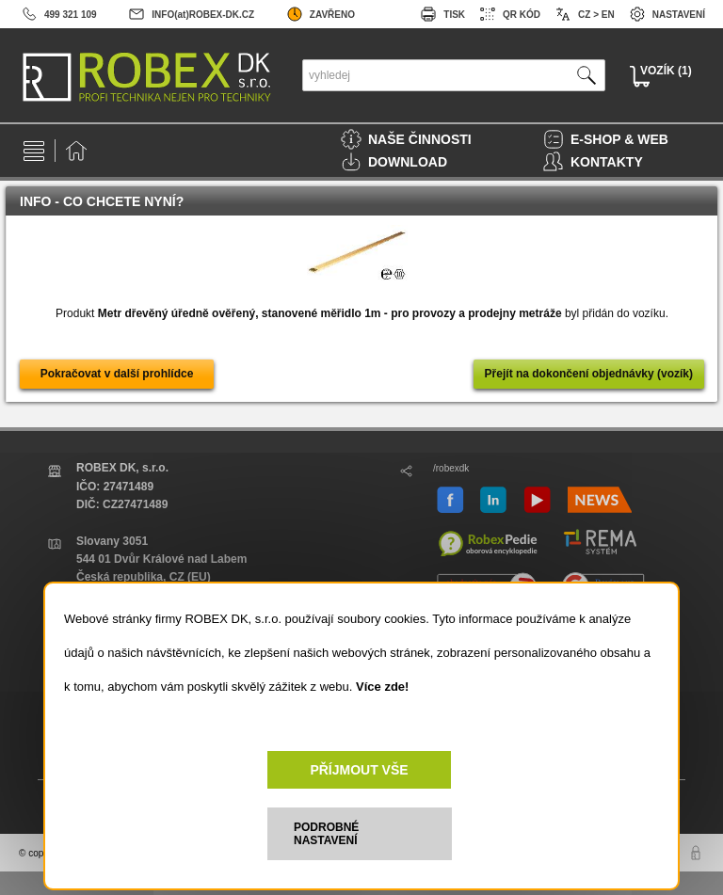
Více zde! (382, 686)
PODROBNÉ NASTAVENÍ (326, 834)
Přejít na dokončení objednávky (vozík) (589, 373)
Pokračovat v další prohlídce (117, 373)
